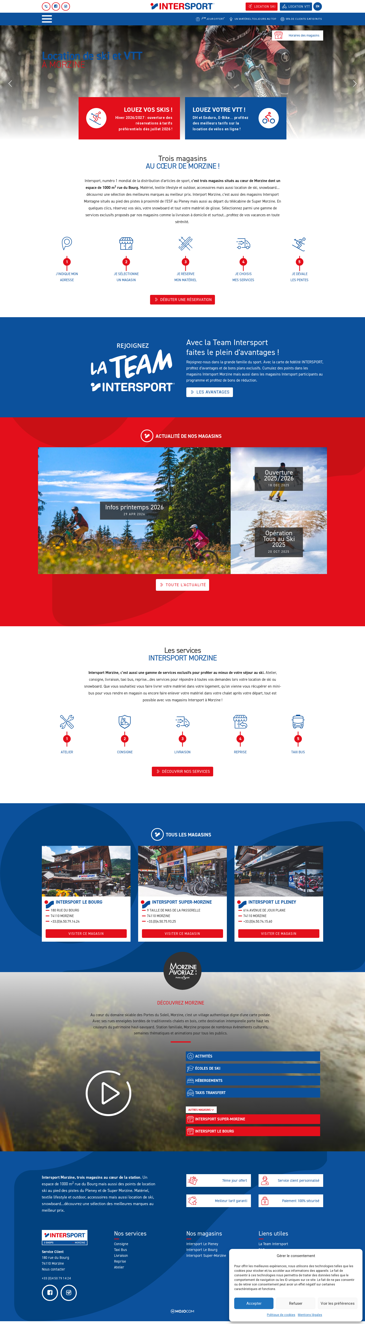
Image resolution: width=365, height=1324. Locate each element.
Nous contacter (53, 1272)
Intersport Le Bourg (201, 1252)
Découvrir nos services (182, 773)
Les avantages (210, 392)
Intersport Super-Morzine (206, 1258)
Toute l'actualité (182, 585)
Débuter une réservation (182, 300)
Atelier (119, 1270)
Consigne (121, 1246)
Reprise (120, 1264)
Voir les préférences (338, 1303)
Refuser (295, 1303)
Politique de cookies (281, 1315)
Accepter (254, 1303)
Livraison (121, 1258)
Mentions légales (310, 1315)
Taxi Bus (120, 1252)
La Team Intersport (273, 1246)
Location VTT (299, 7)
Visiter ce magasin (86, 936)
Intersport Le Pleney (202, 1246)
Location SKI (265, 7)
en (317, 6)
